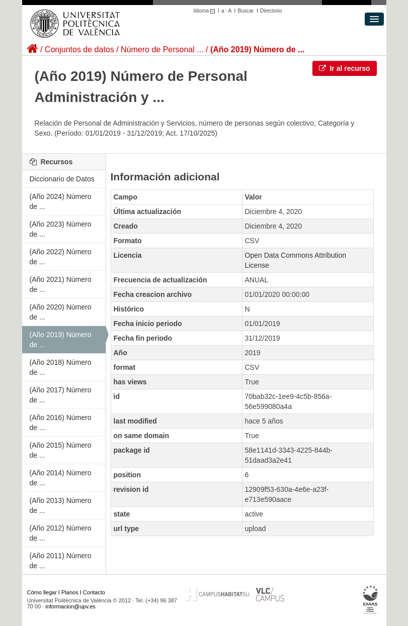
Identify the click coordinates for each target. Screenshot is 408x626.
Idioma (206, 11)
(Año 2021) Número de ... (61, 284)
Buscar (245, 11)
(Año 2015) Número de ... (61, 450)
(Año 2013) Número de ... (61, 505)
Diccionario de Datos (62, 179)
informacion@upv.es (70, 606)
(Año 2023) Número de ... (61, 229)
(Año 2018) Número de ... (61, 367)
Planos (69, 592)
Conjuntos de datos (79, 49)
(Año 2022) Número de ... (61, 257)
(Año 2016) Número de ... (61, 422)
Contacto (94, 592)
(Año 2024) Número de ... (61, 201)
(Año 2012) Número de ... (61, 533)
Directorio (271, 11)
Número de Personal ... (162, 49)
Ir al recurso (344, 68)
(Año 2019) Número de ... (257, 49)
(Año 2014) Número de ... (61, 478)
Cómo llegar (42, 592)
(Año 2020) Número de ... (61, 312)
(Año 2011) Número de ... (61, 561)
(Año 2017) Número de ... (61, 395)
